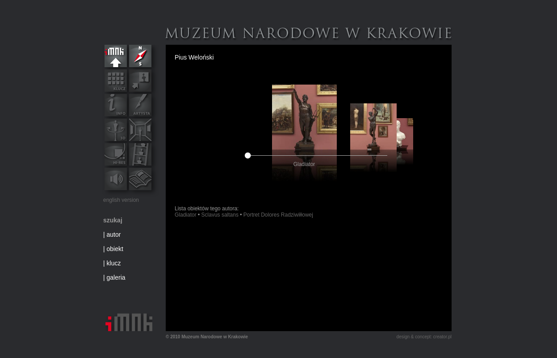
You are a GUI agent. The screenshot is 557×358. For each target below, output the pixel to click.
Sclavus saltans (220, 215)
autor (114, 234)
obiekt (115, 248)
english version (121, 200)
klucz (114, 263)
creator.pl (442, 336)
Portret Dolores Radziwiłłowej (278, 215)
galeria (116, 277)
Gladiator (186, 215)
